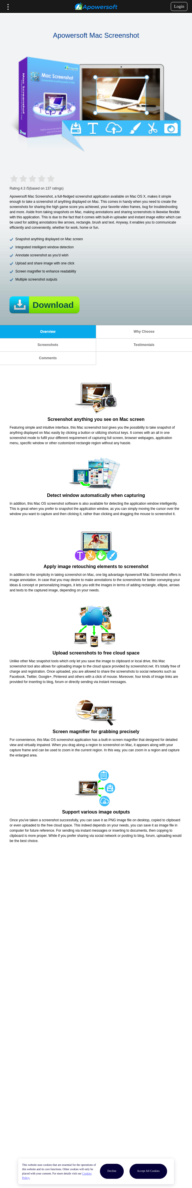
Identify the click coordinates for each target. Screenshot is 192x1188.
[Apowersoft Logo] (96, 6)
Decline (111, 1170)
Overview (47, 332)
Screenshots (48, 345)
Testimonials (144, 345)
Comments (48, 358)
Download (52, 305)
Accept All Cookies (148, 1170)
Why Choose (143, 332)
